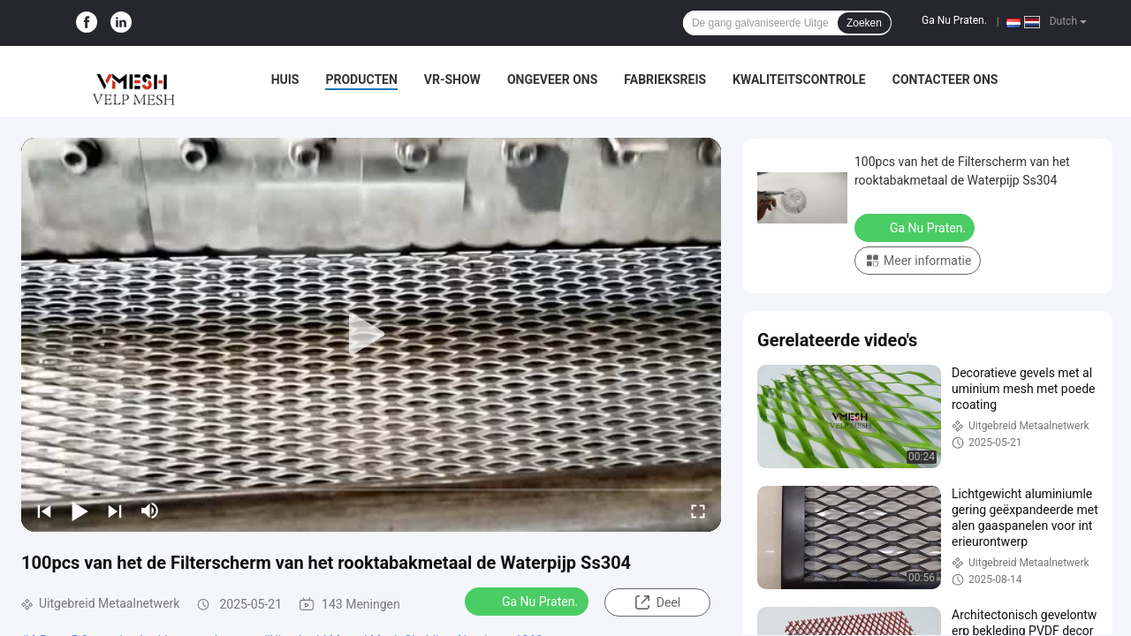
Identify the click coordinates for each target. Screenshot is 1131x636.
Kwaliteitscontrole (799, 79)
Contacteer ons (945, 79)
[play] (371, 335)
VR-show (452, 79)
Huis (285, 79)
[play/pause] (79, 510)
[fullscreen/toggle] (698, 510)
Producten (361, 79)
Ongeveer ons (552, 79)
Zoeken (864, 23)
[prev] (44, 510)
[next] (115, 510)
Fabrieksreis (665, 79)
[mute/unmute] (150, 510)
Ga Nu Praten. (954, 20)
